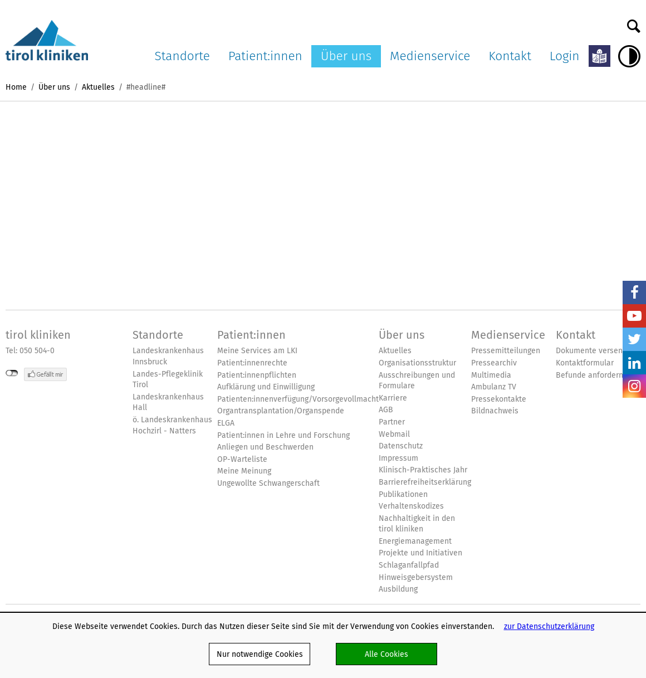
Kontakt (509, 56)
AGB (386, 409)
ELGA (225, 423)
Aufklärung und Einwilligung (266, 387)
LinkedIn (634, 362)
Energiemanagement (415, 541)
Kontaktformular (585, 363)
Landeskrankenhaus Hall (168, 402)
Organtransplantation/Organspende (280, 411)
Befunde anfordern (589, 375)
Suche (633, 23)
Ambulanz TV (493, 387)
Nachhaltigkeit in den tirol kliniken (417, 524)
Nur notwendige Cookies (260, 654)
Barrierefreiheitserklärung (425, 482)
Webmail (394, 434)
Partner (392, 422)
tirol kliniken (38, 335)
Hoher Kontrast (629, 56)
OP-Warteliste (242, 459)
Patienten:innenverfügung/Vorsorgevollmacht (298, 399)
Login (565, 56)
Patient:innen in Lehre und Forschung (283, 435)
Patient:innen (265, 56)
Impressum (398, 458)
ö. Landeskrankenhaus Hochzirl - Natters (172, 425)
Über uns (346, 56)
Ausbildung (398, 589)
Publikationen (403, 494)
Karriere (393, 398)
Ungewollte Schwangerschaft (268, 483)
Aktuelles (98, 86)
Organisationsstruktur (417, 363)
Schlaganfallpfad (409, 565)
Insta (634, 386)
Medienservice (430, 56)
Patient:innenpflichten (256, 375)
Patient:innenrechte (252, 363)
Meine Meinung (244, 471)
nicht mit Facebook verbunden (12, 373)
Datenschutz (401, 446)
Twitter (634, 339)
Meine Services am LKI (257, 350)
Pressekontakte (498, 399)
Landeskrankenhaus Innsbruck (168, 356)
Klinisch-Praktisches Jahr (423, 470)
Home (16, 86)
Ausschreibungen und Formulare (417, 381)
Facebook (634, 292)
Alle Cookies (386, 654)
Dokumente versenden (596, 350)
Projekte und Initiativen (420, 553)
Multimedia (491, 375)
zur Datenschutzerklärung (549, 626)
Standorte (182, 56)
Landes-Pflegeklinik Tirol (168, 380)
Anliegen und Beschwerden (265, 447)
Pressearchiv (494, 363)
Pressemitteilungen (505, 350)
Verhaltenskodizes (411, 506)
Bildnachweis (494, 411)
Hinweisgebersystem (416, 577)
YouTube (634, 316)
